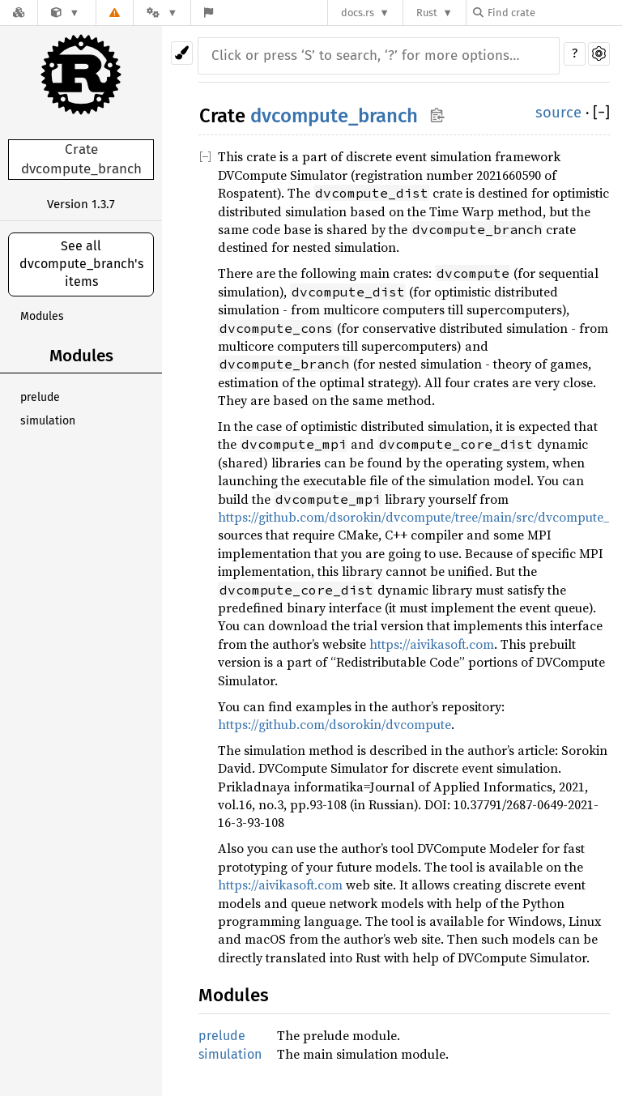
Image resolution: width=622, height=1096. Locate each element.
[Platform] (162, 12)
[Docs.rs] (18, 12)
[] (601, 113)
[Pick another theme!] (182, 53)
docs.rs (357, 12)
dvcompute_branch (334, 115)
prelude (40, 397)
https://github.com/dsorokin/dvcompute (334, 724)
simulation (47, 421)
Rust (426, 12)
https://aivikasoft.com (431, 644)
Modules (42, 316)
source (558, 113)
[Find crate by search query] (554, 12)
